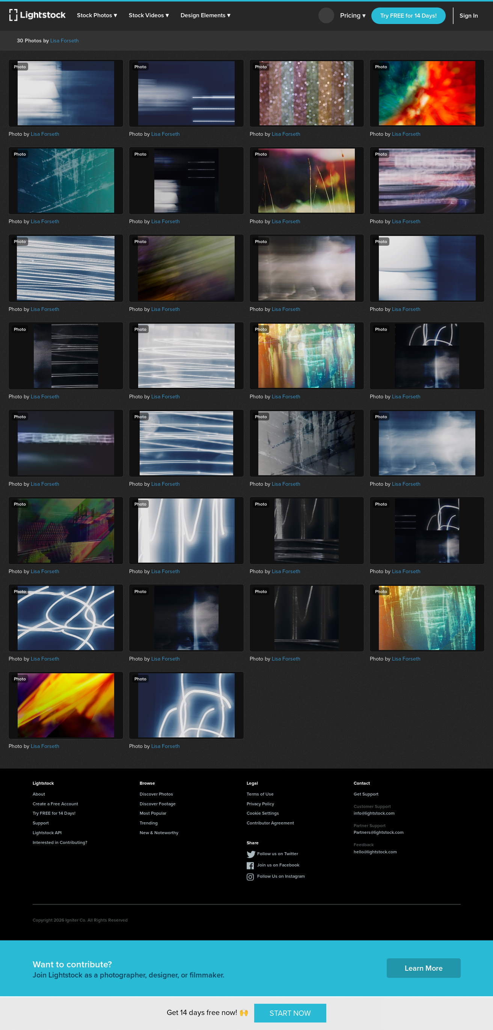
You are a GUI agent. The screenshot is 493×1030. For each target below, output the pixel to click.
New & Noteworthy (159, 832)
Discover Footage (158, 803)
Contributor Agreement (270, 823)
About (39, 794)
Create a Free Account (55, 803)
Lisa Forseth (64, 41)
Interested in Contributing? (60, 842)
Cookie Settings (263, 813)
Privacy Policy (260, 803)
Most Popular (153, 813)
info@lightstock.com (374, 813)
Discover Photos (156, 794)
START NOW (290, 1012)
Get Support (366, 794)
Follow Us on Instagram (281, 876)
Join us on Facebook (278, 865)
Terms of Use (260, 794)
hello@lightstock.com (375, 851)
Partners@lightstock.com (379, 832)
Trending (149, 823)
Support (41, 823)
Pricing (352, 16)
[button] (97, 15)
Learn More (424, 967)
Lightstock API (47, 832)
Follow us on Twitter (277, 853)
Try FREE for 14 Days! (408, 15)
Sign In (469, 15)
